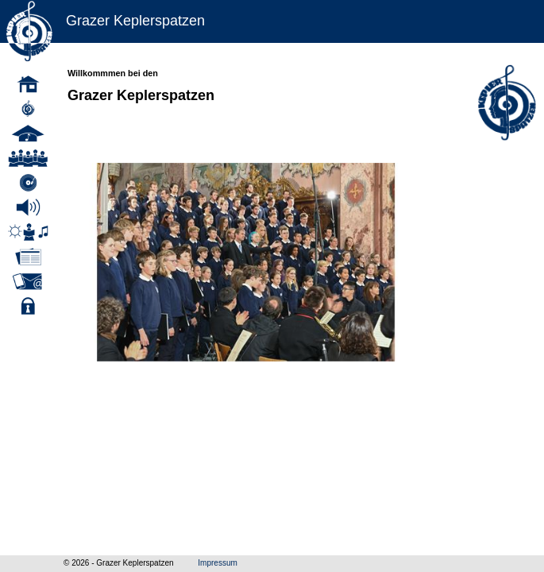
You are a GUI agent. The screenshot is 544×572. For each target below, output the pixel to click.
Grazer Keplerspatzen (135, 21)
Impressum (217, 562)
